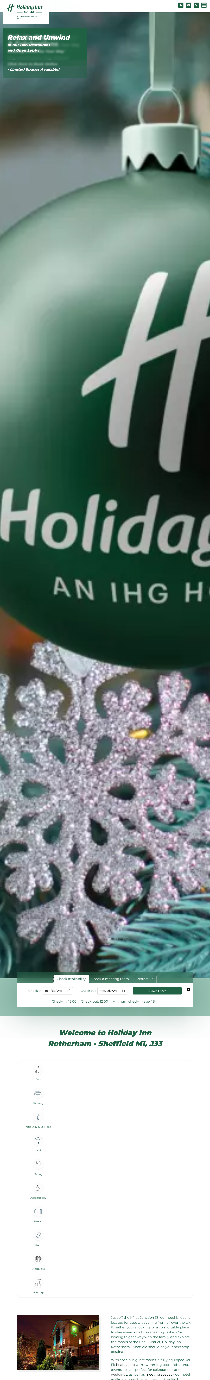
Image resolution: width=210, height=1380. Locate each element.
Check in (34, 990)
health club (125, 1365)
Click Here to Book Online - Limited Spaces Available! (33, 67)
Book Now (157, 990)
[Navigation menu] (204, 5)
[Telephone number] (180, 5)
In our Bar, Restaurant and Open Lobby (28, 47)
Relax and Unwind (38, 37)
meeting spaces (159, 1374)
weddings (119, 1374)
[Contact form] (188, 5)
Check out (88, 990)
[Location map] (196, 5)
